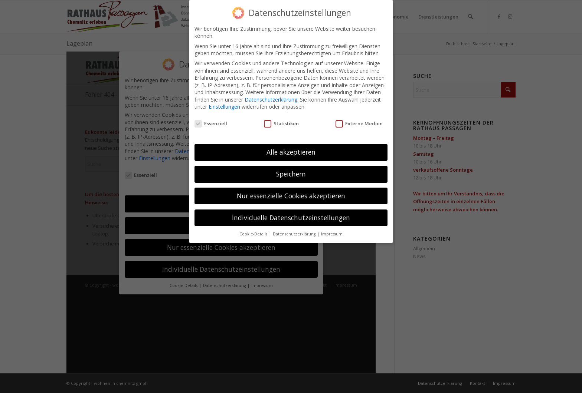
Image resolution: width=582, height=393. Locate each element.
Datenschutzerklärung (271, 99)
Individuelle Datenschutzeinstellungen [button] (291, 217)
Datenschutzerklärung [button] (295, 234)
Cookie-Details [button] (253, 234)
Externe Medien (359, 123)
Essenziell (210, 123)
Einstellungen (224, 106)
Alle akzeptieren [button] (291, 152)
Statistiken (281, 123)
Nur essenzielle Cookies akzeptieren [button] (291, 195)
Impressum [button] (332, 234)
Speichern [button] (291, 173)
